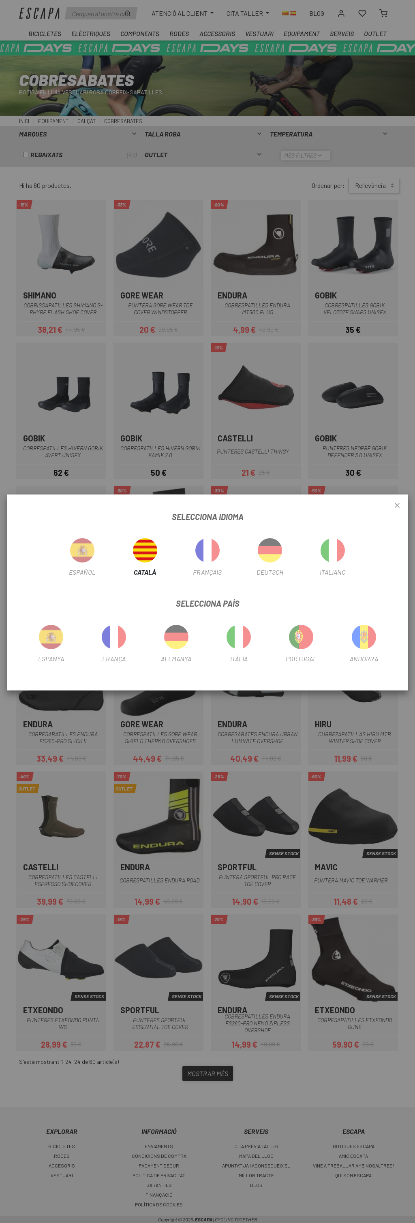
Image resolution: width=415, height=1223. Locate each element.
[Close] (397, 506)
